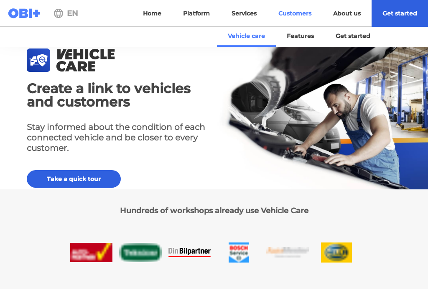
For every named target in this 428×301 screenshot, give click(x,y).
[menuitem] (400, 13)
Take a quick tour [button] (74, 179)
